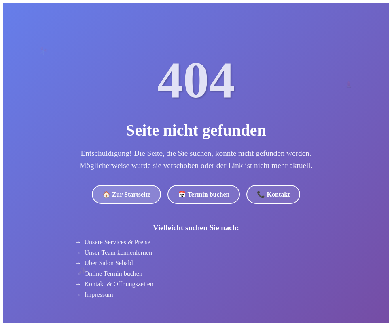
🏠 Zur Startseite (126, 194)
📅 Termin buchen (204, 194)
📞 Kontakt (273, 194)
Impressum (99, 294)
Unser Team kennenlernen (118, 252)
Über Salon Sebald (109, 263)
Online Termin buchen (113, 273)
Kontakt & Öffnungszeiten (119, 284)
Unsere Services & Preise (117, 242)
